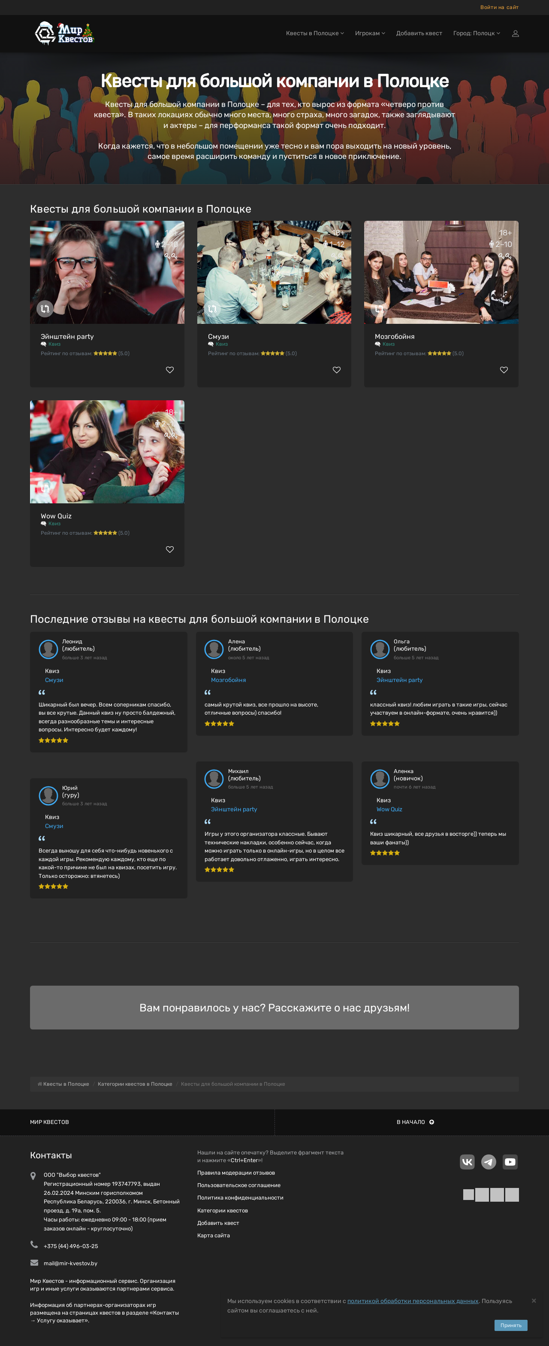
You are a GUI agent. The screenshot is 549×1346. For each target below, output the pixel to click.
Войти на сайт (499, 7)
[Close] (534, 1300)
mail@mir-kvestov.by (70, 1263)
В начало (415, 1122)
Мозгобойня (395, 336)
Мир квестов (49, 1122)
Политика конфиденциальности (240, 1197)
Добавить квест (419, 33)
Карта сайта (213, 1235)
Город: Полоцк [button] (476, 33)
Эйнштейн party (67, 336)
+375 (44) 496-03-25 (71, 1246)
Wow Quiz (56, 516)
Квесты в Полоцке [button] (315, 33)
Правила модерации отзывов (236, 1172)
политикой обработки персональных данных (413, 1301)
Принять (511, 1325)
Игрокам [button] (370, 33)
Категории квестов (222, 1210)
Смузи (218, 336)
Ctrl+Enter (244, 1160)
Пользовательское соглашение (239, 1185)
